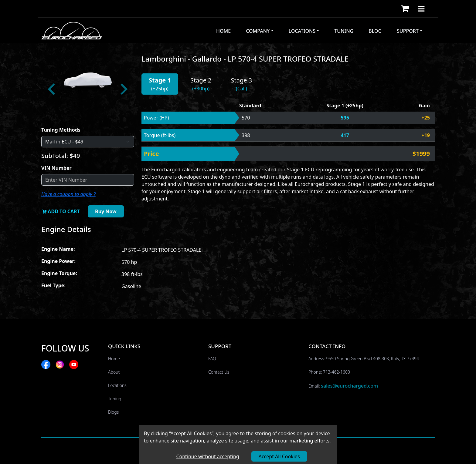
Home (223, 31)
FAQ (212, 358)
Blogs (113, 412)
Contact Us (218, 372)
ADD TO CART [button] (61, 211)
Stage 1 (160, 80)
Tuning (343, 31)
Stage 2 (201, 80)
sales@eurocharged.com (349, 385)
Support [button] (408, 31)
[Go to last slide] (52, 89)
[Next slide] (123, 89)
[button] (405, 8)
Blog (375, 31)
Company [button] (258, 31)
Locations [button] (302, 31)
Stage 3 (241, 80)
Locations (117, 385)
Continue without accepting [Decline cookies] (207, 456)
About (114, 372)
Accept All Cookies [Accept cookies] (279, 456)
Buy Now (106, 211)
